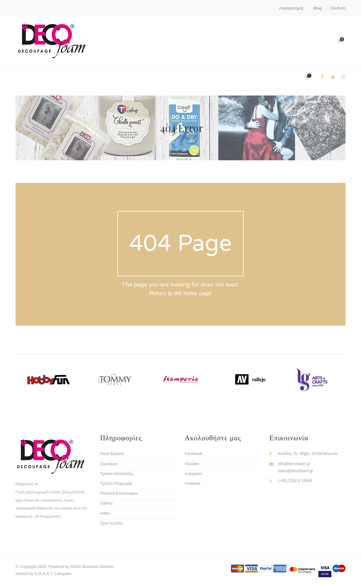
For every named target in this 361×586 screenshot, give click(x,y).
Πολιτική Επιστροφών (119, 493)
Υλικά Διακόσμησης (212, 77)
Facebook (193, 453)
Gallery (106, 503)
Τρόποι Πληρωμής (116, 483)
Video (105, 513)
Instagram (193, 473)
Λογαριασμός (291, 8)
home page (198, 293)
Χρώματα (32, 77)
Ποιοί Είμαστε (112, 453)
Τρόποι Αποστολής (116, 473)
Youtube (192, 463)
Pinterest (192, 483)
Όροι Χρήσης (111, 523)
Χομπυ (135, 77)
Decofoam (104, 77)
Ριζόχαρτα (166, 77)
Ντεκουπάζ (67, 77)
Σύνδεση (337, 8)
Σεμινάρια (108, 463)
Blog (317, 8)
